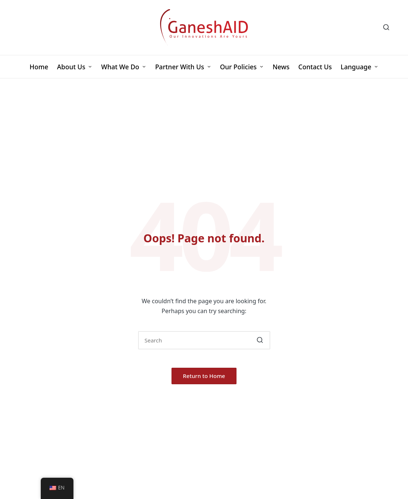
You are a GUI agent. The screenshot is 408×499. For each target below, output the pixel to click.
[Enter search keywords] (204, 340)
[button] (260, 340)
